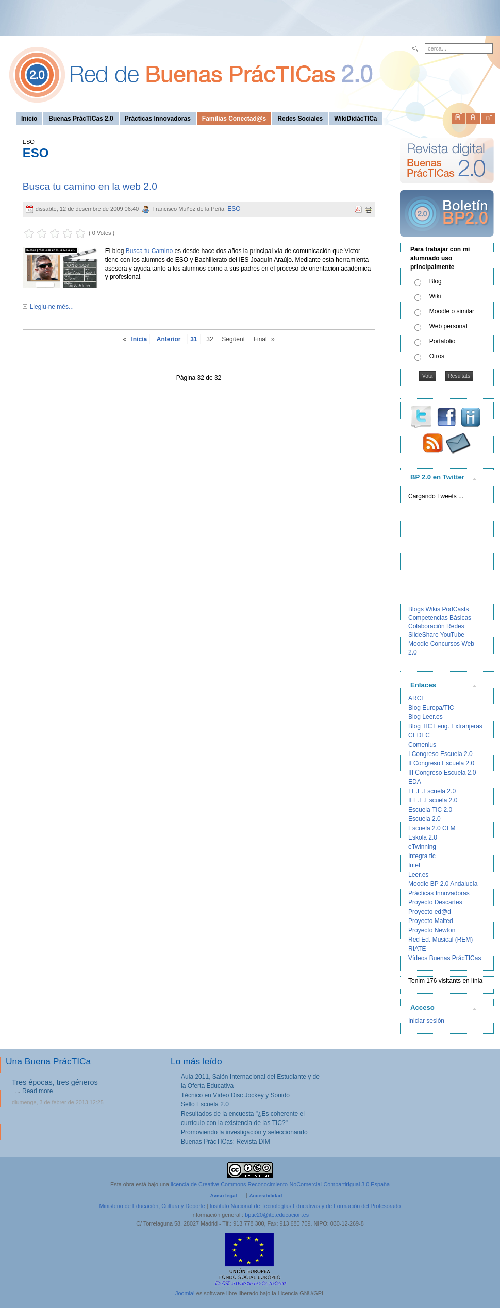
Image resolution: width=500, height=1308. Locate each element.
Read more (37, 1091)
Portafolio (442, 341)
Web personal (448, 326)
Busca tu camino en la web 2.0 (90, 186)
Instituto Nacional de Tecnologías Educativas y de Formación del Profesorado (305, 1206)
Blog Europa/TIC (431, 707)
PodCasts (455, 609)
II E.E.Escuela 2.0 (432, 800)
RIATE (417, 948)
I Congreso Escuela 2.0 (440, 754)
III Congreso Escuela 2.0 (442, 772)
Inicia (139, 339)
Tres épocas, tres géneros (55, 1082)
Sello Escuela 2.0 (205, 1104)
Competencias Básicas (439, 618)
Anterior (169, 339)
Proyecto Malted (430, 921)
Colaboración (426, 626)
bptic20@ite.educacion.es (277, 1215)
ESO (233, 208)
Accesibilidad (265, 1195)
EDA (414, 781)
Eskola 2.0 (422, 837)
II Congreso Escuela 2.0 (441, 763)
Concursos (445, 643)
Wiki (435, 296)
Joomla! (185, 1293)
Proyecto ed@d (429, 911)
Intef (414, 865)
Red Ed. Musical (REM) (440, 939)
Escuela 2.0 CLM (431, 828)
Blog (435, 281)
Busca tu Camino (149, 251)
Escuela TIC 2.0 (430, 809)
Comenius (422, 744)
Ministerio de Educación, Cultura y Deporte (152, 1206)
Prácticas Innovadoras (439, 893)
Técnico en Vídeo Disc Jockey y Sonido (235, 1095)
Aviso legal (223, 1195)
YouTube (452, 635)
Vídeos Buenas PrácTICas (444, 958)
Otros (436, 356)
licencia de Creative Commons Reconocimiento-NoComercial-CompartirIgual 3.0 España (280, 1184)
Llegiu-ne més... (52, 306)
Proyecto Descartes (435, 902)
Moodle (418, 643)
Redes (455, 626)
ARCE (416, 698)
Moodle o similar (451, 311)
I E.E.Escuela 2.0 (432, 791)
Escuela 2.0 (424, 819)
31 (193, 339)
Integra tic (422, 856)
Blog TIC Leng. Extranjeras (445, 726)
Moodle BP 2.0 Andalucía (443, 883)
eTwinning (422, 846)
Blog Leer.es (425, 716)
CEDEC (419, 735)
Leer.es (418, 874)
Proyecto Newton (431, 930)
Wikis (432, 609)
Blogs (416, 609)
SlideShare (423, 635)
